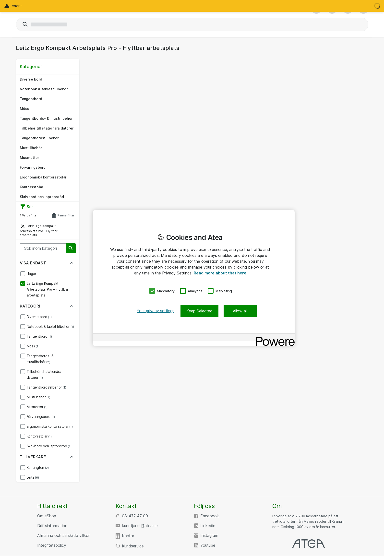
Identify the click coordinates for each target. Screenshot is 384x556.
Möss (24, 108)
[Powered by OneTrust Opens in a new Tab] (273, 338)
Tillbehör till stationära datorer (47, 128)
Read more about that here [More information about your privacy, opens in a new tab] (220, 272)
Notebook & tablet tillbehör (44, 89)
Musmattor (29, 157)
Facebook (209, 515)
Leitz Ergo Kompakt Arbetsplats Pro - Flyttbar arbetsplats (39, 230)
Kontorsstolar (31, 187)
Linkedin (207, 525)
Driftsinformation (52, 525)
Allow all (240, 310)
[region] (194, 278)
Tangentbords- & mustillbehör (46, 118)
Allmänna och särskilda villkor (63, 535)
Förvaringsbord (33, 167)
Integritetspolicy (51, 545)
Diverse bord (31, 79)
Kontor (128, 535)
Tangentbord (31, 99)
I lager (31, 274)
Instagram (209, 535)
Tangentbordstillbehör (39, 138)
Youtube (207, 545)
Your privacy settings (155, 310)
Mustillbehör (31, 148)
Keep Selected (199, 310)
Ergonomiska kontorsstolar (43, 177)
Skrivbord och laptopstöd (42, 197)
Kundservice (133, 546)
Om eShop (46, 515)
